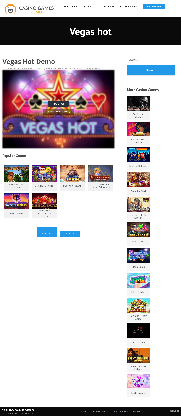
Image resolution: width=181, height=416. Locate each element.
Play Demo (58, 103)
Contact (137, 411)
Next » (70, 234)
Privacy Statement (119, 411)
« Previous (46, 232)
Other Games (107, 6)
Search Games (71, 6)
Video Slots (90, 6)
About (83, 411)
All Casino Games (128, 6)
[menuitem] (71, 6)
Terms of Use (98, 411)
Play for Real (154, 6)
